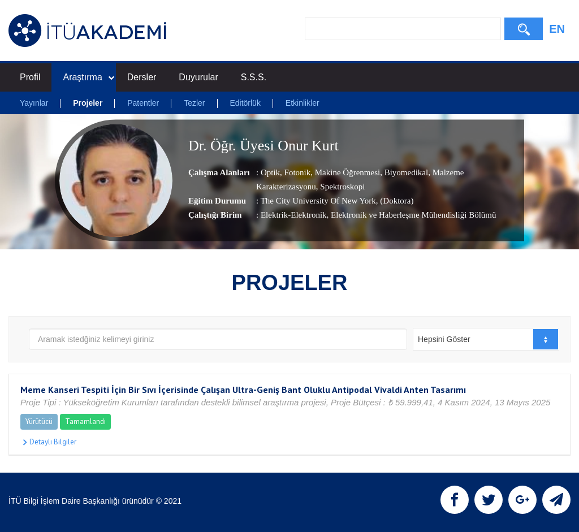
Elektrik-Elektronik (294, 215)
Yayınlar (34, 102)
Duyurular (198, 77)
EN (557, 29)
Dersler (142, 77)
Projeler (87, 102)
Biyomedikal (405, 173)
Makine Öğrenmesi (346, 173)
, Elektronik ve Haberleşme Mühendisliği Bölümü (411, 215)
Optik (270, 173)
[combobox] (486, 339)
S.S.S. (253, 77)
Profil (30, 77)
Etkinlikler (302, 102)
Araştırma (88, 77)
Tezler (194, 102)
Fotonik (296, 173)
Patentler (143, 102)
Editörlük (245, 102)
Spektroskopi (341, 187)
